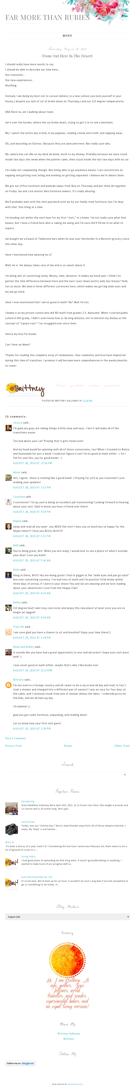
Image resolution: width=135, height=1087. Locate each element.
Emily (16, 569)
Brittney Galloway (69, 1033)
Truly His (18, 626)
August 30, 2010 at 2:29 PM (32, 728)
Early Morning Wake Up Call (36, 876)
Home (68, 746)
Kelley (17, 602)
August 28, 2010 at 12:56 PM (32, 463)
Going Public (28, 856)
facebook (76, 385)
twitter (94, 385)
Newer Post (13, 746)
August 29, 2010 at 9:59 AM (31, 617)
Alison (17, 472)
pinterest (112, 385)
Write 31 (9, 842)
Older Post (122, 746)
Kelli (16, 545)
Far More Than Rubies (47, 17)
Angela (17, 521)
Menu (67, 35)
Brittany (18, 679)
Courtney (19, 496)
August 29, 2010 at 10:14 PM (32, 670)
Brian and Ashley (23, 646)
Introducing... (29, 801)
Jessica (17, 422)
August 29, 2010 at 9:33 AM (31, 593)
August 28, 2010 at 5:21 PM (32, 536)
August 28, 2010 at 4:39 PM (32, 511)
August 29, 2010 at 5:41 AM (31, 560)
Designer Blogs (75, 1084)
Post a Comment (15, 738)
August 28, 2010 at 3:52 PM (32, 487)
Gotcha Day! (28, 821)
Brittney (68, 1038)
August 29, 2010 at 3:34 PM (32, 637)
